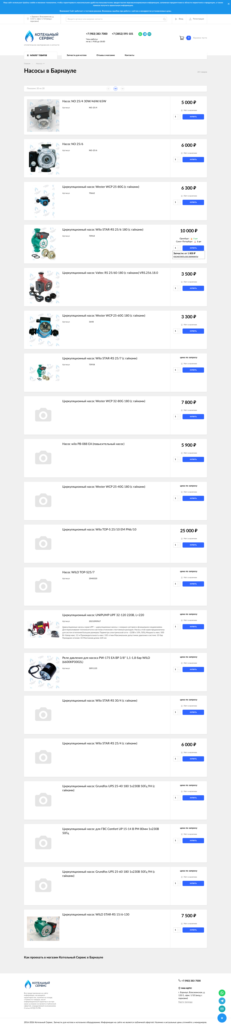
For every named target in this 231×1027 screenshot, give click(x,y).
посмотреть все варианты (185, 256)
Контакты (129, 55)
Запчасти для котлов (76, 55)
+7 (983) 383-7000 (96, 34)
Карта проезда (185, 1002)
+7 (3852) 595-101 (122, 34)
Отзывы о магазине (105, 55)
